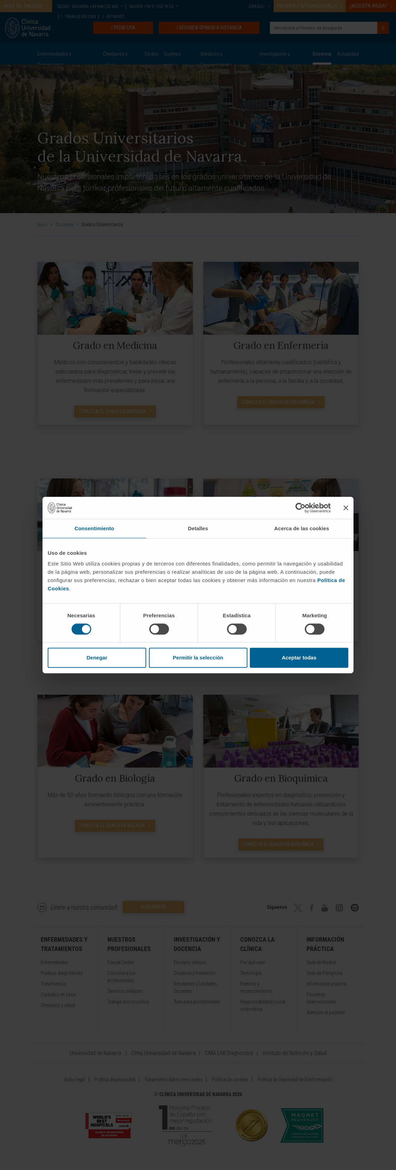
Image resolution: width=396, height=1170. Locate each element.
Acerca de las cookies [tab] (301, 528)
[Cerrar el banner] (345, 507)
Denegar (96, 657)
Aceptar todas (299, 657)
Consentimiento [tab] (94, 528)
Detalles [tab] (198, 528)
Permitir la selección (198, 657)
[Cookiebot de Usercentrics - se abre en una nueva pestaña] (300, 508)
